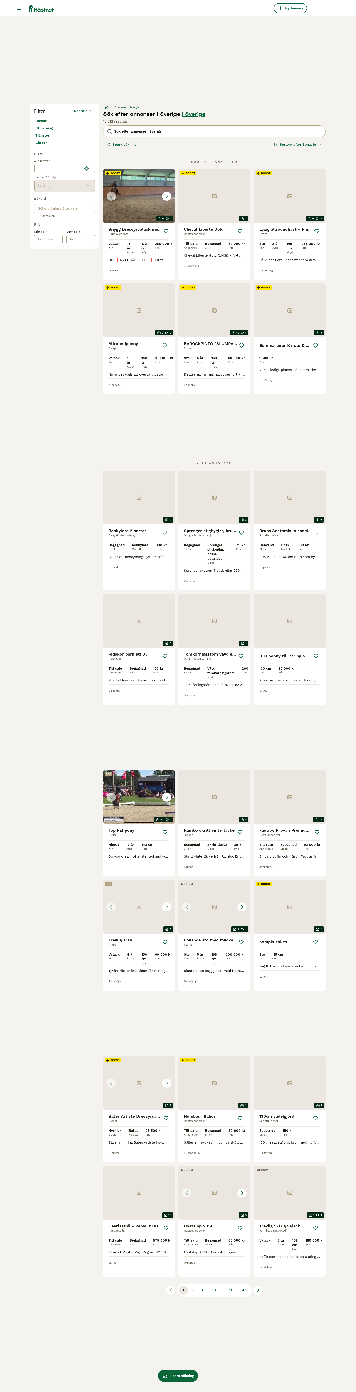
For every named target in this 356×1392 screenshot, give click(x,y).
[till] (84, 239)
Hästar (41, 121)
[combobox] (58, 168)
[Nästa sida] (257, 1290)
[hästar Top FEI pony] (139, 797)
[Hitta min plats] (86, 168)
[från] (51, 239)
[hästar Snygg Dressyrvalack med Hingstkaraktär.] (139, 196)
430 (245, 1290)
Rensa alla (83, 111)
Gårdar (41, 143)
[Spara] (166, 231)
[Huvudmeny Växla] (19, 8)
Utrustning (44, 128)
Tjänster (42, 135)
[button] (139, 196)
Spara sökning (121, 145)
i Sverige (193, 114)
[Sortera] (297, 144)
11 (230, 1290)
